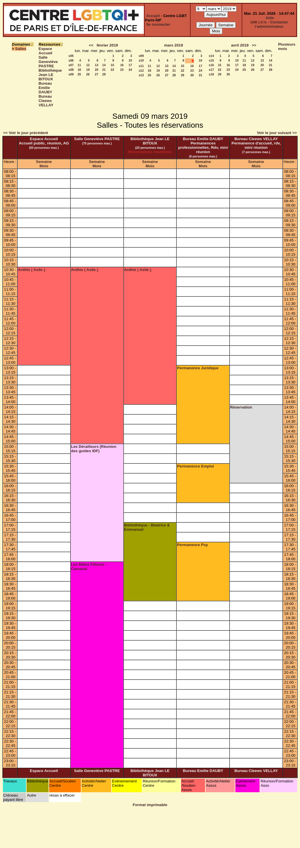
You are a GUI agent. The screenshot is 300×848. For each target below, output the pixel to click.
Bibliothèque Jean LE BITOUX (50, 74)
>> (254, 45)
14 (104, 65)
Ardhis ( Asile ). (32, 270)
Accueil (153, 16)
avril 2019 (240, 45)
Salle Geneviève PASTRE (48, 61)
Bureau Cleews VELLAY (46, 100)
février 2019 (107, 45)
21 (104, 69)
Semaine (44, 161)
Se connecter (158, 24)
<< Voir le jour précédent (25, 133)
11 (79, 65)
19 (88, 69)
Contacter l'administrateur (271, 24)
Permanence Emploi (195, 466)
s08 (71, 69)
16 (122, 65)
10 (130, 60)
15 (112, 65)
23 (122, 69)
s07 (71, 65)
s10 (141, 60)
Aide (270, 18)
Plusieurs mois (286, 46)
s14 (211, 55)
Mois (44, 166)
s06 (71, 60)
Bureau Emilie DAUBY (45, 87)
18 (79, 69)
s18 (211, 74)
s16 (211, 65)
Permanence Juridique (197, 368)
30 (192, 75)
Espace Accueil (45, 51)
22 (112, 69)
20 (96, 69)
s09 (71, 74)
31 (200, 75)
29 (182, 75)
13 (96, 65)
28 (104, 74)
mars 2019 (173, 45)
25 (79, 74)
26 (88, 74)
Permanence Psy (192, 545)
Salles (21, 49)
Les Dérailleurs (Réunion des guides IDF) (93, 448)
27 (96, 74)
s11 (141, 66)
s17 (211, 69)
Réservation (241, 407)
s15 (211, 60)
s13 (141, 75)
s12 (141, 70)
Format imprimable (150, 805)
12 (88, 65)
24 (130, 69)
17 (130, 65)
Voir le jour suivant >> (277, 133)
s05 (71, 55)
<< (91, 45)
